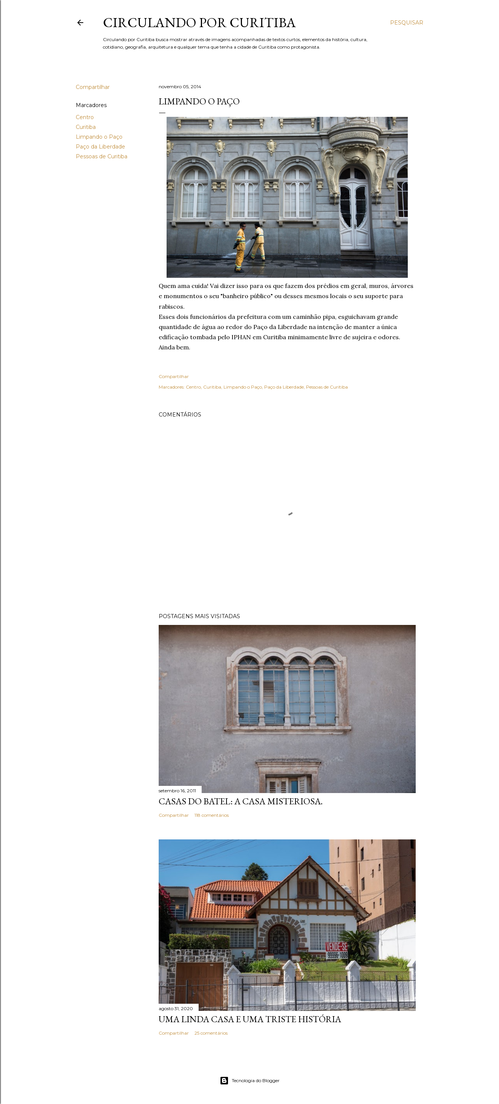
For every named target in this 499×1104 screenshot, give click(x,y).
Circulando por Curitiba (199, 22)
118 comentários (211, 815)
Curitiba (86, 127)
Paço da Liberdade (100, 146)
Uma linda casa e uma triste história (250, 1019)
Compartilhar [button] (93, 87)
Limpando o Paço (99, 136)
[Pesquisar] (406, 23)
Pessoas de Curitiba (101, 156)
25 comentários (211, 1033)
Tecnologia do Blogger (250, 1080)
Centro (85, 117)
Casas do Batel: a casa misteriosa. (241, 801)
